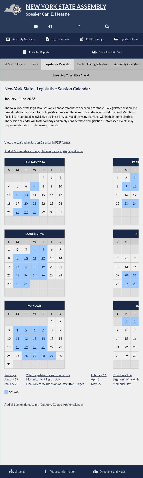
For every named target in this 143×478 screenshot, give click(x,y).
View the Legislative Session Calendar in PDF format (37, 142)
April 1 (95, 379)
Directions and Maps (109, 471)
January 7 (10, 375)
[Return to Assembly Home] (71, 10)
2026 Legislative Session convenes (48, 375)
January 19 (11, 379)
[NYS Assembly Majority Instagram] (78, 29)
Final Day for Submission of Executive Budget (55, 383)
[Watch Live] (36, 29)
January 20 (11, 383)
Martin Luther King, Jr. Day (43, 379)
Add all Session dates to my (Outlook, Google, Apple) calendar (43, 151)
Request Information (59, 471)
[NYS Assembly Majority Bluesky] (93, 29)
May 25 (96, 383)
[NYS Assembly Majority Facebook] (50, 29)
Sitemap (17, 471)
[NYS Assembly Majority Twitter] (64, 29)
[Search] (107, 29)
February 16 (98, 375)
